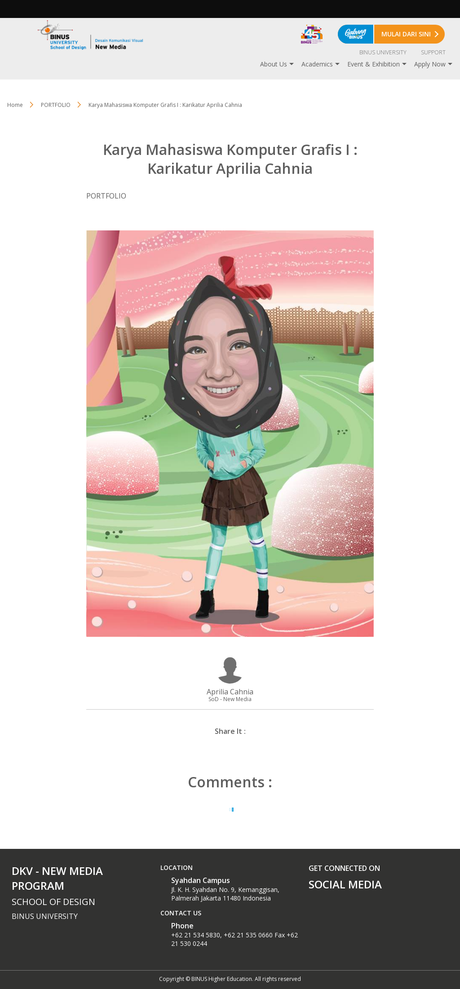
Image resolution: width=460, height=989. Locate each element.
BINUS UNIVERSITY (383, 52)
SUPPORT (433, 52)
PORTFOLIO (56, 105)
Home (15, 105)
